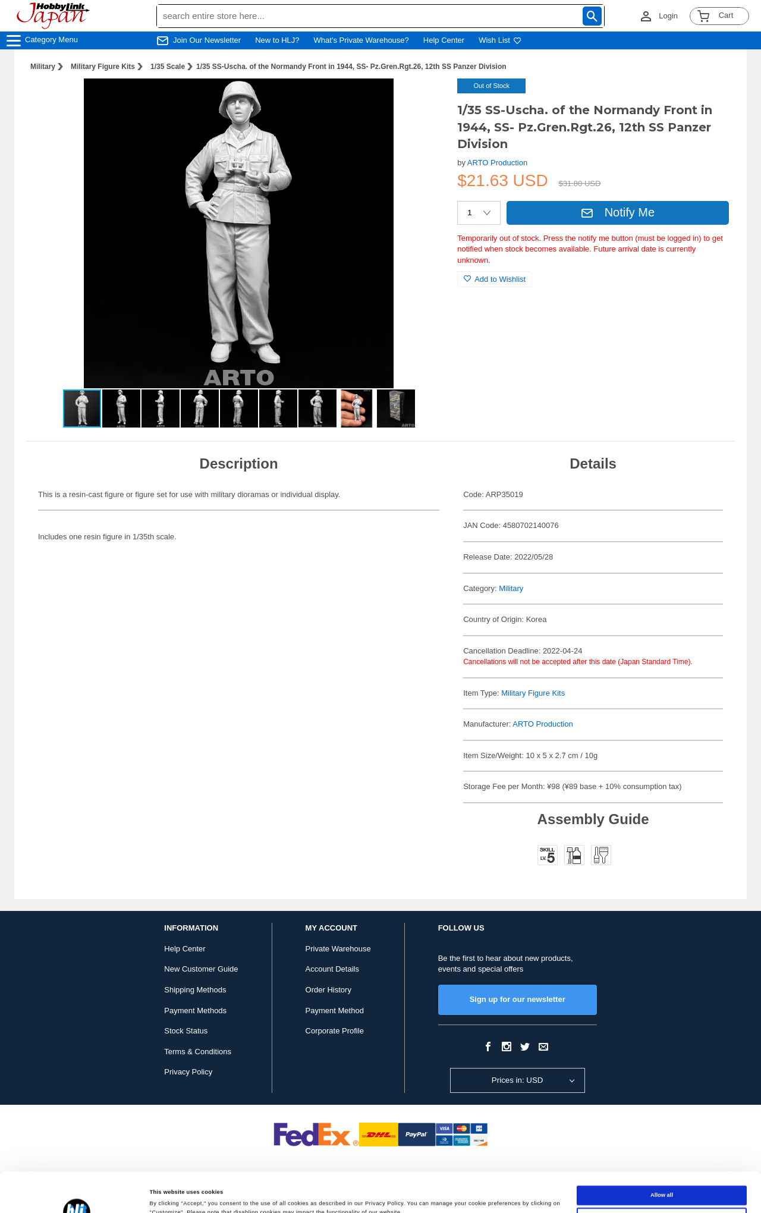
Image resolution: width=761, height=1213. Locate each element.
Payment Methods (195, 1010)
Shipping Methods (195, 989)
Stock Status (185, 1030)
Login (668, 15)
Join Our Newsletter (207, 40)
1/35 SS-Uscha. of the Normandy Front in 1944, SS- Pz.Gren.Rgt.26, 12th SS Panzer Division (351, 66)
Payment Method (335, 1010)
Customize (661, 1177)
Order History (328, 989)
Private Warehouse (338, 948)
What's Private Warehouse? (361, 40)
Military (42, 66)
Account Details (332, 968)
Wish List (500, 40)
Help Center (443, 40)
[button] (424, 100)
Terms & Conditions (197, 1051)
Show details (167, 1193)
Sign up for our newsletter (517, 999)
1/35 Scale (167, 66)
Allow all (661, 1155)
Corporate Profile (335, 1030)
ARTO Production (497, 162)
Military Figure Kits (103, 66)
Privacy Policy (188, 1071)
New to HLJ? (277, 40)
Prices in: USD (517, 1080)
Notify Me (618, 212)
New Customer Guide (201, 968)
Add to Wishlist (495, 279)
